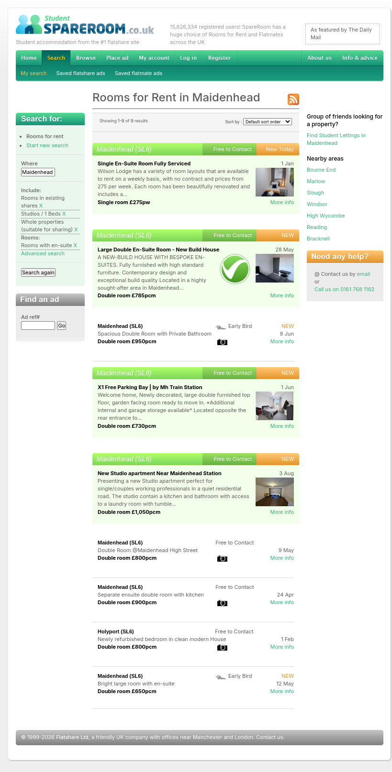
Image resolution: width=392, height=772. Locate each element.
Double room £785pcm (127, 295)
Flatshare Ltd (72, 737)
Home (29, 57)
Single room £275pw (124, 202)
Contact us (269, 737)
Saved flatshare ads (80, 73)
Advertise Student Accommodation (117, 57)
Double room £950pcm (127, 341)
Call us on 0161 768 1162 (344, 289)
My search (34, 73)
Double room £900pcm (127, 602)
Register (219, 57)
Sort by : (258, 121)
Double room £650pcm (127, 691)
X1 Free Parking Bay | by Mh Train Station (150, 387)
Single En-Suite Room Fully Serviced (144, 163)
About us (319, 57)
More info (282, 202)
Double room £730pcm (127, 426)
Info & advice (360, 57)
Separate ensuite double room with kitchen (151, 594)
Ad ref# (30, 317)
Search (56, 58)
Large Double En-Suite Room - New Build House (158, 249)
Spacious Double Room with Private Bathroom (155, 333)
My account (154, 57)
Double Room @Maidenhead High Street (148, 550)
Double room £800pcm (127, 558)
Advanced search (43, 253)
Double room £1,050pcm (129, 512)
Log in (188, 57)
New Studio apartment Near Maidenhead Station (160, 473)
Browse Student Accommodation (85, 57)
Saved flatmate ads (138, 73)
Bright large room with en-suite (136, 683)
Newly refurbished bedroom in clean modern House (162, 639)
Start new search (47, 145)
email (363, 274)
